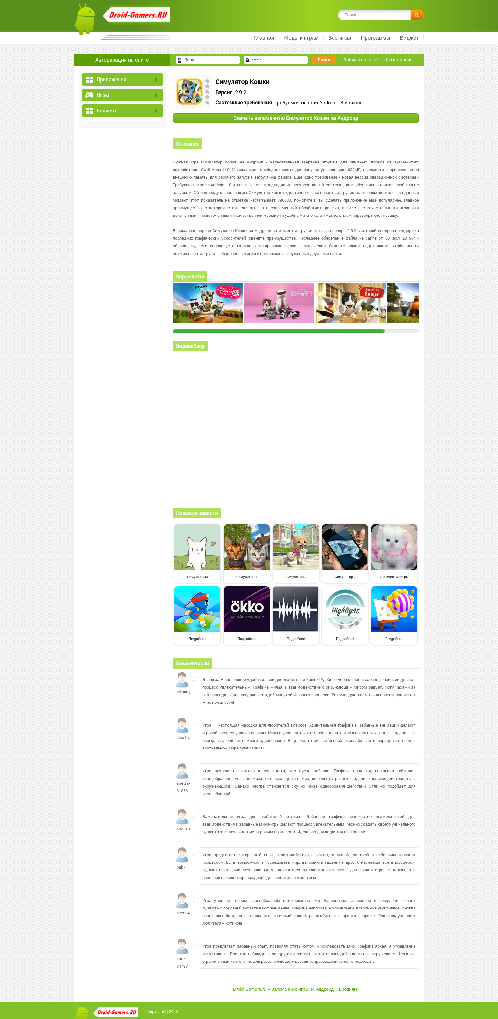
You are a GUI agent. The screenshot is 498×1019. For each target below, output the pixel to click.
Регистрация (399, 60)
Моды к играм (301, 38)
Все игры (339, 38)
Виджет (409, 38)
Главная (263, 38)
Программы (375, 38)
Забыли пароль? (361, 60)
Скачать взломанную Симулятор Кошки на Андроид (295, 118)
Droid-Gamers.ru (249, 989)
